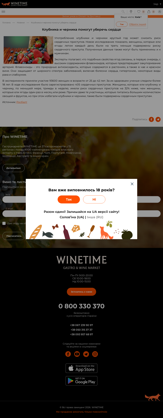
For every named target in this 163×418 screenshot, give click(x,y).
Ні (94, 199)
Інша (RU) (95, 217)
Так (69, 199)
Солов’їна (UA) (72, 217)
